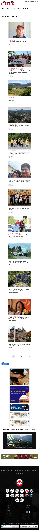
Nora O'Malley (10, 156)
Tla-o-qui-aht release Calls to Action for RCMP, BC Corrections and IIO (18, 235)
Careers (13, 8)
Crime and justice (25, 39)
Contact (36, 1)
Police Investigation (12, 39)
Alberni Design (28, 523)
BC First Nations (11, 40)
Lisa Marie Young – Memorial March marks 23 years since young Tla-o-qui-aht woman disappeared (19, 72)
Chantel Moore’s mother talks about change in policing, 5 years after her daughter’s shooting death (19, 153)
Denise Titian (10, 75)
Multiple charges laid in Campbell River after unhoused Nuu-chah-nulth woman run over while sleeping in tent (19, 182)
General (19, 39)
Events (19, 8)
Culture (10, 288)
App (35, 523)
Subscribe (27, 1)
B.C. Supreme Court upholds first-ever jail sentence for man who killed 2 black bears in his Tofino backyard (19, 291)
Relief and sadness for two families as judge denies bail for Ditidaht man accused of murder (19, 346)
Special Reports (5, 11)
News (8, 8)
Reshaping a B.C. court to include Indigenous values (19, 209)
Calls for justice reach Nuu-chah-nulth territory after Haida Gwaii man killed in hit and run (18, 263)
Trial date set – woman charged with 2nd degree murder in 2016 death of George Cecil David (19, 43)
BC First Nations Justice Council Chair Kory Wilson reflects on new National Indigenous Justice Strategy (18, 319)
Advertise (32, 1)
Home (3, 8)
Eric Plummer (10, 101)
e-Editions (9, 515)
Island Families (21, 68)
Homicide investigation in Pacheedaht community (17, 99)
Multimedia (25, 8)
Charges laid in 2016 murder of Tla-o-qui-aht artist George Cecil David (19, 126)
